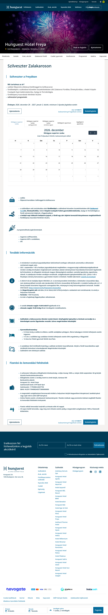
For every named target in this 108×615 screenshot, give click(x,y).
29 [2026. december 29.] (33, 170)
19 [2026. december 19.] (85, 156)
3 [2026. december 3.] (59, 143)
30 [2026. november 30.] (20, 143)
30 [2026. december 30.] (46, 170)
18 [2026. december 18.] (72, 156)
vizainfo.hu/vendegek (88, 277)
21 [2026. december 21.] (20, 163)
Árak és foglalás (79, 47)
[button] (25, 610)
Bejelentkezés (94, 7)
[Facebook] (91, 471)
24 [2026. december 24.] (59, 163)
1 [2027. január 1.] (72, 170)
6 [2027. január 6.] (46, 176)
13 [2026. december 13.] (98, 150)
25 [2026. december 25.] (72, 163)
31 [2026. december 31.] (59, 170)
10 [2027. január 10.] (98, 176)
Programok (83, 56)
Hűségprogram (83, 2)
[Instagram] (95, 471)
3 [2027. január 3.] (98, 170)
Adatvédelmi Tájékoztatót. (96, 454)
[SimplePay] (66, 589)
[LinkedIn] (100, 471)
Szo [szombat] (79, 141)
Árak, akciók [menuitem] (52, 7)
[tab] (17, 123)
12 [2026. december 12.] (85, 150)
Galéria (93, 56)
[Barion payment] (41, 589)
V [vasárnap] (92, 141)
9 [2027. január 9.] (85, 176)
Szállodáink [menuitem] (39, 7)
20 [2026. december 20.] (98, 156)
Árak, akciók (26, 56)
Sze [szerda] (41, 141)
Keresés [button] (94, 2)
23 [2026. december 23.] (46, 163)
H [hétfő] (15, 141)
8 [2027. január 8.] (72, 176)
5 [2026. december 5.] (85, 143)
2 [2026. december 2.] (46, 143)
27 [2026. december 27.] (98, 163)
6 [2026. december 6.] (98, 143)
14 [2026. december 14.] (20, 156)
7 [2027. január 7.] (59, 176)
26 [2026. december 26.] (85, 163)
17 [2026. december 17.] (59, 156)
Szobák (15, 56)
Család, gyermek (57, 56)
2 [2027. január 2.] (85, 170)
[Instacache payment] (92, 589)
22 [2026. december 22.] (33, 163)
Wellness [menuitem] (78, 7)
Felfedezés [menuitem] (27, 7)
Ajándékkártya (73, 2)
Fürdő (22, 211)
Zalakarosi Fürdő (41, 56)
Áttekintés (6, 56)
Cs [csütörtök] (54, 141)
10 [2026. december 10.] (59, 150)
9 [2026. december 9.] (46, 150)
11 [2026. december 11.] (72, 150)
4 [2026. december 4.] (72, 143)
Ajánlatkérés (96, 47)
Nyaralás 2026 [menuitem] (66, 7)
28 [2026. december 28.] (20, 170)
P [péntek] (66, 141)
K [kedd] (28, 141)
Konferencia (70, 56)
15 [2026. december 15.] (33, 156)
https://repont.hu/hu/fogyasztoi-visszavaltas (45, 288)
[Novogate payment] (16, 589)
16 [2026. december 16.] (46, 156)
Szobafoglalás (90, 111)
